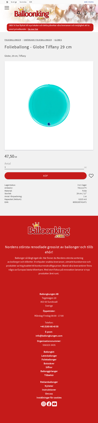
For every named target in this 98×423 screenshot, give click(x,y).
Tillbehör (49, 375)
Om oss (49, 393)
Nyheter (49, 386)
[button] (7, 8)
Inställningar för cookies (49, 397)
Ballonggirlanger (49, 371)
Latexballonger (49, 356)
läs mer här (33, 29)
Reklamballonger (49, 382)
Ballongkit (49, 352)
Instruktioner (49, 389)
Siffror (49, 367)
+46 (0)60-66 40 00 (49, 326)
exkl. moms (88, 2)
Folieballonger (49, 359)
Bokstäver (49, 363)
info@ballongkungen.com (49, 335)
